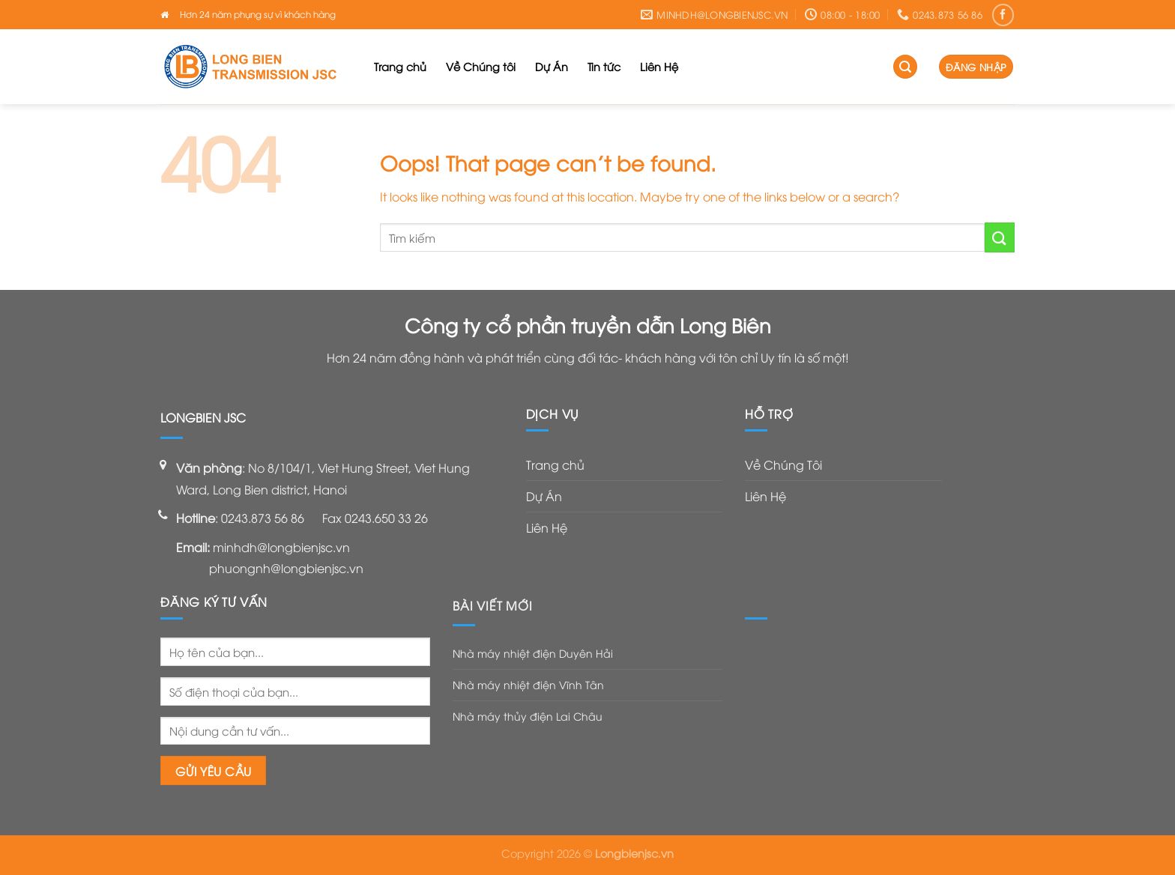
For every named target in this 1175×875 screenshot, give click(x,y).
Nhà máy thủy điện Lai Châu (527, 716)
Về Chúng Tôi (783, 464)
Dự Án (551, 66)
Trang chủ (400, 66)
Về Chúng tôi (481, 66)
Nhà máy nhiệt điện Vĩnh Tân (528, 684)
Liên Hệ (659, 66)
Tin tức (604, 66)
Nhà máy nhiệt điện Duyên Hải (533, 653)
